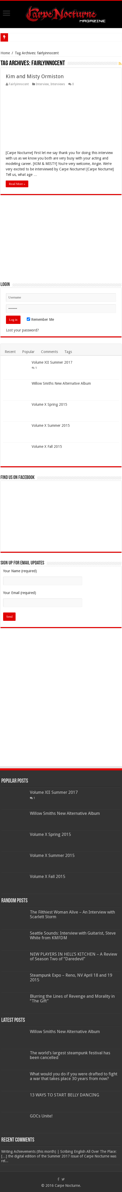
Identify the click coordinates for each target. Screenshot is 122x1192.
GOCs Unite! (41, 1116)
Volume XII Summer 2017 (52, 362)
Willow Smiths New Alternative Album (61, 383)
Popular (28, 352)
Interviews (57, 84)
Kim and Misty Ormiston (35, 76)
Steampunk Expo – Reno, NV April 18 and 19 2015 (71, 977)
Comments (49, 352)
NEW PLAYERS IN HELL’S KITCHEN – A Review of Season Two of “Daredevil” (73, 956)
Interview (42, 84)
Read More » (17, 184)
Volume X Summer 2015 (51, 425)
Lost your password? (22, 330)
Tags (68, 352)
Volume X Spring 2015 (49, 404)
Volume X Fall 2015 (47, 446)
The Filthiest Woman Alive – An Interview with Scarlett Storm (72, 914)
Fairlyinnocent (19, 84)
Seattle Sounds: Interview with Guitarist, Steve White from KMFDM (73, 935)
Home (5, 53)
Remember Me (40, 319)
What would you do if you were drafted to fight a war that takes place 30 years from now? (73, 1076)
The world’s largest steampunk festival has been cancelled (70, 1055)
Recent (10, 352)
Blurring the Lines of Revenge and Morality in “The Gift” (72, 998)
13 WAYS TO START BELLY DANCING (64, 1095)
